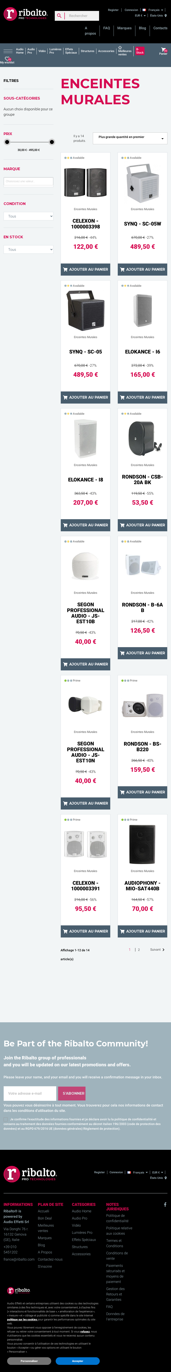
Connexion (131, 10)
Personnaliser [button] (29, 1361)
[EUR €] (140, 15)
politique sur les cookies (22, 1319)
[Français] (154, 10)
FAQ (106, 28)
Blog (142, 28)
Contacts (160, 28)
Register (113, 10)
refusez (85, 1331)
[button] (9, 51)
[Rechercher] (77, 16)
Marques (124, 28)
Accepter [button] (77, 1361)
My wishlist (7, 60)
